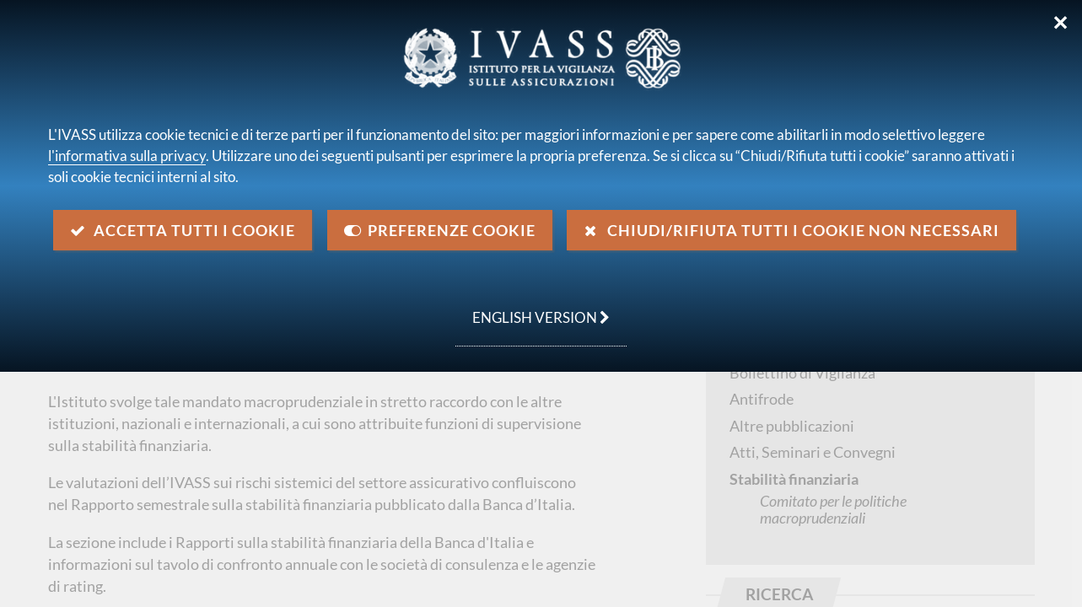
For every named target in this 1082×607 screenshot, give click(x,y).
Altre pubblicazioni (791, 425)
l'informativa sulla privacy (127, 155)
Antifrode (761, 398)
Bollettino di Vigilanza (802, 372)
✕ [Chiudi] (1060, 23)
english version (532, 308)
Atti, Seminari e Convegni (812, 452)
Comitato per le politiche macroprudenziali (833, 510)
